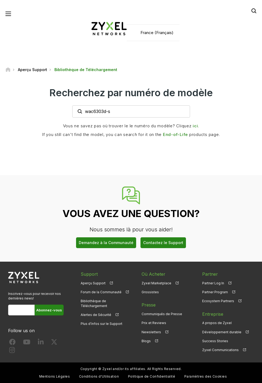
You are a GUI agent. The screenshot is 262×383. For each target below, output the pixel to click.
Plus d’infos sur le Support (101, 324)
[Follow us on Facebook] (12, 343)
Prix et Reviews (154, 323)
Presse (149, 305)
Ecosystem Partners (218, 301)
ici (195, 125)
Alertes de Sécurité (96, 315)
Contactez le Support (163, 242)
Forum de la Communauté (101, 292)
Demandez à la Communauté (106, 242)
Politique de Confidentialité (151, 376)
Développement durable (221, 332)
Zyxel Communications (220, 350)
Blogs (146, 341)
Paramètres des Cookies (205, 376)
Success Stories (215, 341)
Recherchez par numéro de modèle (131, 93)
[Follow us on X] (54, 343)
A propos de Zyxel (217, 323)
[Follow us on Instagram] (12, 351)
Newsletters (151, 332)
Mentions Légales (54, 376)
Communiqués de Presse (162, 314)
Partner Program (215, 292)
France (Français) (156, 32)
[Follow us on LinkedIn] (41, 343)
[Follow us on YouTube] (26, 343)
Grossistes (150, 292)
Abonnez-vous (49, 310)
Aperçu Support (93, 283)
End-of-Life (175, 134)
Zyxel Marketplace (156, 283)
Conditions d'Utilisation (99, 376)
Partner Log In (213, 283)
